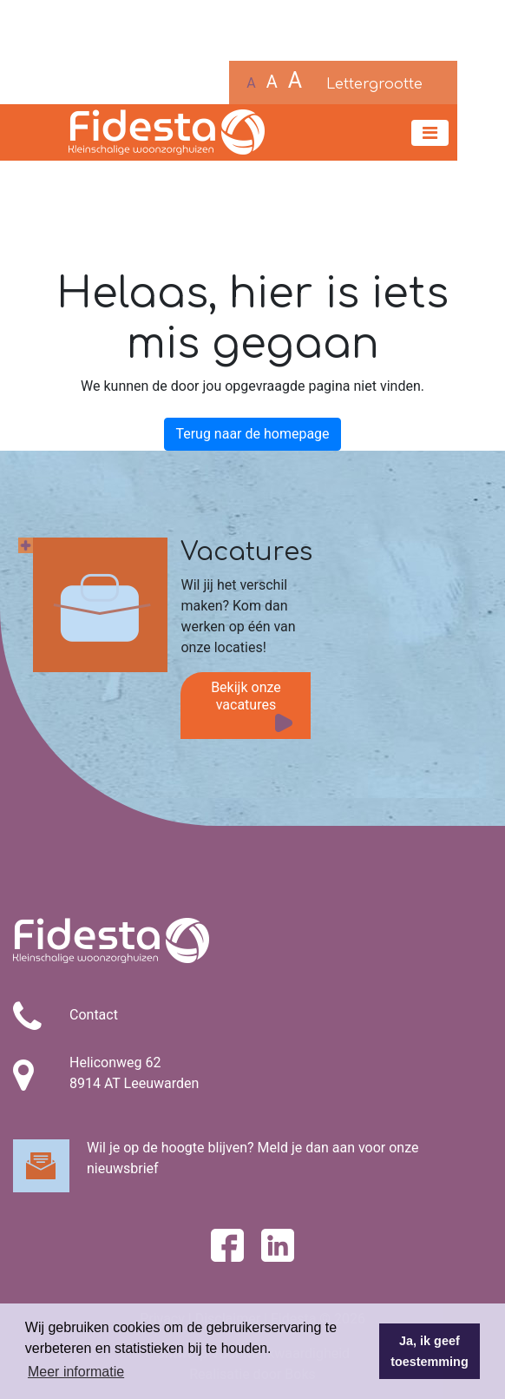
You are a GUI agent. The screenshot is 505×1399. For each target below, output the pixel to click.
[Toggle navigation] (430, 133)
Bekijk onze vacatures (246, 696)
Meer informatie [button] (76, 1371)
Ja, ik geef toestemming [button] (429, 1351)
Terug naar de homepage (252, 434)
